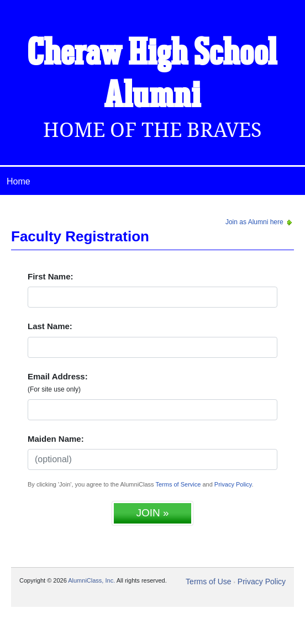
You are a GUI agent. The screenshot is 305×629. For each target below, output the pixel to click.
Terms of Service (178, 484)
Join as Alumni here (259, 222)
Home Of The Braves (152, 130)
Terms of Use (208, 581)
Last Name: (50, 326)
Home (18, 181)
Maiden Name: (56, 438)
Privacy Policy (233, 484)
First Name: (50, 276)
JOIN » (152, 513)
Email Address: (58, 383)
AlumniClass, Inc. (91, 580)
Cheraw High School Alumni (152, 75)
